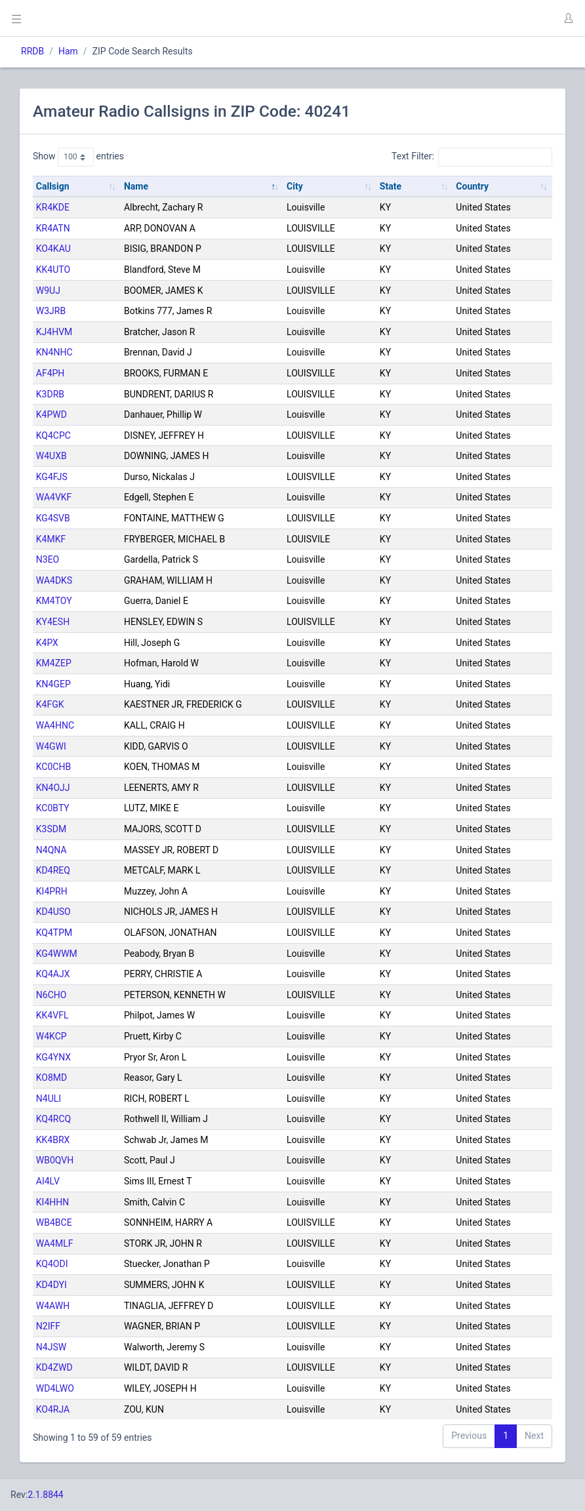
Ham (68, 51)
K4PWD (51, 414)
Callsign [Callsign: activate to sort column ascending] (53, 186)
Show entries (78, 157)
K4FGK (50, 704)
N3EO (47, 559)
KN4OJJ (53, 787)
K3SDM (51, 829)
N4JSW (51, 1347)
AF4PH (50, 373)
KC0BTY (53, 808)
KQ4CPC (53, 435)
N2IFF (48, 1326)
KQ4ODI (52, 1264)
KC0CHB (53, 766)
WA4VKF (54, 497)
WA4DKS (54, 580)
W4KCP (51, 1036)
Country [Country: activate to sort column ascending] (472, 186)
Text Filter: (472, 157)
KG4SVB (53, 518)
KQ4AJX (53, 974)
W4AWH (53, 1305)
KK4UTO (53, 269)
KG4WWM (56, 953)
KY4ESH (53, 621)
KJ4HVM (54, 332)
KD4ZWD (54, 1367)
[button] (568, 18)
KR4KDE (53, 207)
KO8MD (51, 1077)
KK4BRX (53, 1140)
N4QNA (51, 850)
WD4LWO (55, 1388)
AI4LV (48, 1181)
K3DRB (50, 394)
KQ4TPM (54, 932)
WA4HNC (55, 725)
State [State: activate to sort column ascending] (390, 186)
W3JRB (51, 311)
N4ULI (48, 1098)
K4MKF (51, 539)
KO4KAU (53, 248)
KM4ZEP (53, 663)
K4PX (47, 642)
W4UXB (51, 456)
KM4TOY (54, 600)
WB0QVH (54, 1160)
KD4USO (53, 911)
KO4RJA (53, 1409)
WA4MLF (54, 1243)
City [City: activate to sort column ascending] (295, 186)
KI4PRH (52, 891)
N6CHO (51, 995)
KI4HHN (52, 1202)
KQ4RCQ (53, 1119)
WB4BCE (54, 1222)
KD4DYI (51, 1284)
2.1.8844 (46, 1494)
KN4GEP (53, 684)
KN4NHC (54, 352)
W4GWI (51, 746)
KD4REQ (53, 870)
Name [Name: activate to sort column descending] (136, 186)
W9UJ (48, 290)
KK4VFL (52, 1015)
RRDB (32, 51)
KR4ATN (53, 228)
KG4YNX (53, 1057)
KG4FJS (52, 477)
